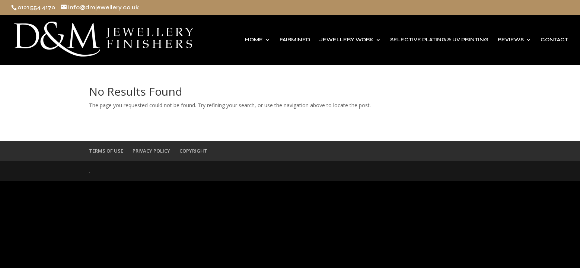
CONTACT (554, 40)
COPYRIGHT (193, 150)
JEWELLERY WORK (346, 40)
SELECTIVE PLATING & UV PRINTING (439, 40)
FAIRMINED (295, 40)
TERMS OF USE (106, 150)
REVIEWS (511, 40)
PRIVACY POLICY (151, 150)
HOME (254, 40)
